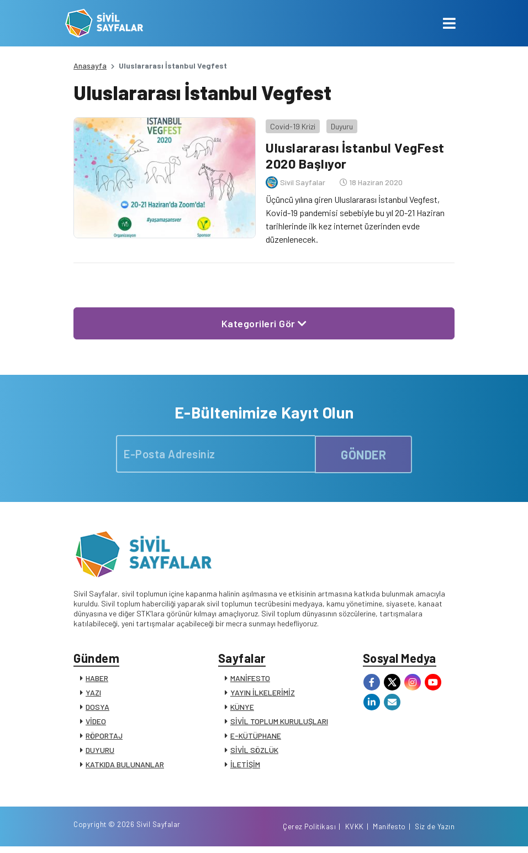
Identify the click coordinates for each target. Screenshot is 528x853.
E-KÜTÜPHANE (255, 736)
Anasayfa (90, 65)
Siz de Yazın (435, 832)
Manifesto (389, 832)
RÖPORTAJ (104, 736)
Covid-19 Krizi (291, 124)
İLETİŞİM (245, 765)
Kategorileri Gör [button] (264, 321)
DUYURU (100, 750)
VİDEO (96, 721)
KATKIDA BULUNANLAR (125, 765)
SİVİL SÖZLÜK (254, 750)
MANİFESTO (250, 678)
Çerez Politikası (309, 832)
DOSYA (97, 707)
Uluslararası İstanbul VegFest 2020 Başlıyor (354, 154)
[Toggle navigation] (449, 23)
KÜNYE (242, 707)
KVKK (354, 832)
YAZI (93, 693)
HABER (97, 678)
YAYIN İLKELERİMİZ (262, 693)
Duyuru (340, 124)
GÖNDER (363, 452)
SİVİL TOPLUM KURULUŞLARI (279, 721)
